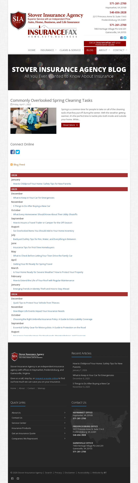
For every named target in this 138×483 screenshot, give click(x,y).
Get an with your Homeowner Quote (105, 43)
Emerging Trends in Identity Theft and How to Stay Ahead (41, 288)
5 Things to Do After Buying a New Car (31, 206)
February (16, 276)
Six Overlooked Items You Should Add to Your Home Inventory (43, 230)
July (13, 234)
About (104, 50)
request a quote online (46, 378)
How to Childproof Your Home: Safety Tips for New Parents (42, 183)
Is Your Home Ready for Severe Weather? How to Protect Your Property (48, 272)
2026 (14, 175)
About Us (38, 412)
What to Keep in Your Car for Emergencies (33, 197)
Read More (70, 125)
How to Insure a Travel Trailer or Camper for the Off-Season (42, 222)
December (17, 193)
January (15, 179)
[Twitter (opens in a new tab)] (125, 38)
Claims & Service (71, 50)
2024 (14, 294)
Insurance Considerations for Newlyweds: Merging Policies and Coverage (49, 335)
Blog (90, 50)
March (14, 268)
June (13, 243)
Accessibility (84, 472)
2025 (14, 189)
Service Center (38, 422)
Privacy (58, 472)
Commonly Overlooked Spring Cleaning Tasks (51, 100)
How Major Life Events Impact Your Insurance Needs (39, 311)
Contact (119, 50)
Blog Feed (17, 164)
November (17, 201)
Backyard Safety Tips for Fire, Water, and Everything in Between (44, 239)
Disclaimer (70, 472)
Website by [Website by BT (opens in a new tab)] (99, 472)
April (13, 259)
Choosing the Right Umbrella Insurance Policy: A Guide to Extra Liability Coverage (52, 319)
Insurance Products (38, 428)
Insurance (47, 50)
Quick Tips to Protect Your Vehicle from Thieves (36, 302)
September (17, 218)
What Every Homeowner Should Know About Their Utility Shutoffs (45, 214)
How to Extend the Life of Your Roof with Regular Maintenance (43, 280)
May (13, 251)
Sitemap (41, 388)
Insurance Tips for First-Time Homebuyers (33, 247)
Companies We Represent (38, 438)
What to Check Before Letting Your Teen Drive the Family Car (42, 255)
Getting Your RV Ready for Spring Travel (32, 264)
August (15, 226)
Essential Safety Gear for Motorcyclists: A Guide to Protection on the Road (49, 327)
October (16, 210)
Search (48, 472)
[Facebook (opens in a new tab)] (121, 38)
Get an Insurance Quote (38, 433)
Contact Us (38, 417)
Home (32, 50)
